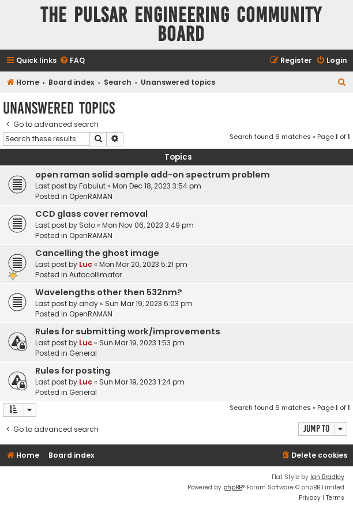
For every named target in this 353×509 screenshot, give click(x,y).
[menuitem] (72, 61)
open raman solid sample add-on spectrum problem (152, 174)
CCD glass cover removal (91, 214)
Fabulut (92, 186)
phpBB (232, 487)
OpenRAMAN (90, 196)
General (83, 353)
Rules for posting (72, 370)
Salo (87, 225)
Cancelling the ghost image (97, 253)
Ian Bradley (327, 477)
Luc (85, 264)
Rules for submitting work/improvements (127, 331)
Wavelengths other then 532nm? (108, 292)
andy (88, 303)
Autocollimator (95, 275)
